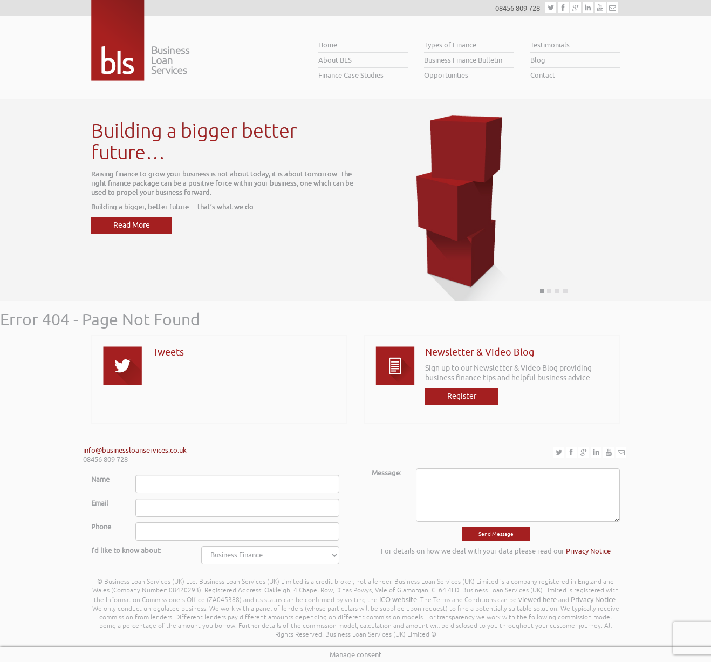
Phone (101, 526)
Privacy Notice (588, 551)
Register (461, 396)
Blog (537, 60)
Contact (542, 75)
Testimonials (550, 45)
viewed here (537, 599)
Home (327, 45)
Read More (131, 225)
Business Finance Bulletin (463, 60)
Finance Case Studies (351, 75)
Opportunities (446, 75)
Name (100, 479)
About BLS (335, 60)
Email (99, 503)
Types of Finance (450, 45)
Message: (386, 472)
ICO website (398, 599)
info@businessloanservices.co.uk (135, 450)
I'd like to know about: (126, 550)
